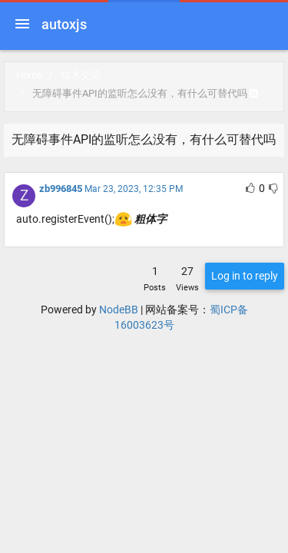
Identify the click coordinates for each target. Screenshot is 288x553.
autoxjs (64, 24)
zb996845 (60, 188)
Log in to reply (244, 276)
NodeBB (118, 309)
